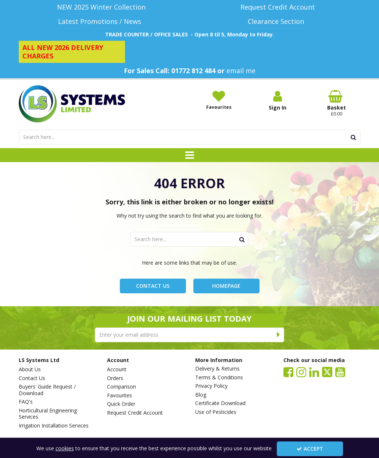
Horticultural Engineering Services (48, 413)
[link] (288, 371)
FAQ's (26, 401)
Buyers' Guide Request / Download (47, 389)
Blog (200, 394)
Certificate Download (220, 403)
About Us (30, 369)
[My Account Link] (277, 100)
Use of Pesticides (215, 412)
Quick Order (121, 404)
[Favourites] (219, 100)
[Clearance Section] (278, 21)
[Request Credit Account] (278, 7)
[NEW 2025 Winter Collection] (101, 7)
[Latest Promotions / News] (101, 21)
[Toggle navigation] (189, 155)
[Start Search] (354, 137)
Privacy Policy (211, 386)
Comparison (121, 386)
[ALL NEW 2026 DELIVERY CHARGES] (72, 52)
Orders (115, 378)
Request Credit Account (135, 412)
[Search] (183, 137)
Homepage (226, 285)
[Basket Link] (336, 103)
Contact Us (152, 285)
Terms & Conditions (219, 377)
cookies (65, 448)
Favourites (119, 395)
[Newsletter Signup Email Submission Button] (278, 335)
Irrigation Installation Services (54, 425)
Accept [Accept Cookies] (310, 448)
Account (116, 369)
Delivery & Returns (217, 368)
